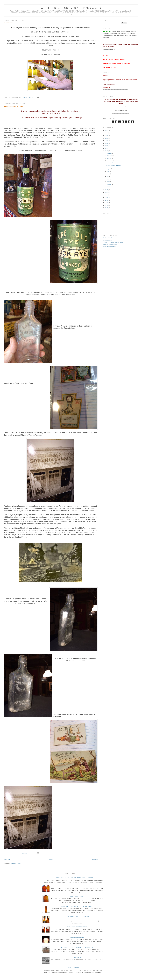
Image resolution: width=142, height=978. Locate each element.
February (109, 184)
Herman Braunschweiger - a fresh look (77, 947)
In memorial (8, 23)
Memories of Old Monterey (14, 106)
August (109, 169)
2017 (106, 190)
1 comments (32, 97)
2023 (106, 138)
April (108, 179)
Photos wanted (73, 968)
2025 (106, 133)
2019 (106, 148)
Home (51, 859)
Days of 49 (77, 957)
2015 (106, 195)
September (110, 161)
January (109, 186)
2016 (106, 192)
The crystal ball (77, 937)
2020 (106, 145)
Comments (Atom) (16, 863)
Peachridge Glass (107, 240)
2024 (106, 135)
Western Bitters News (108, 238)
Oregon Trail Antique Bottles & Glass (113, 242)
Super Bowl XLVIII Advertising (77, 916)
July (108, 171)
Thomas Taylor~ (77, 886)
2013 (106, 200)
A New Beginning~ (77, 896)
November (109, 155)
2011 (106, 205)
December (109, 153)
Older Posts (95, 859)
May (108, 176)
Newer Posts (7, 859)
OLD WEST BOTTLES (109, 246)
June (108, 174)
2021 (106, 143)
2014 (106, 197)
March (108, 181)
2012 (106, 202)
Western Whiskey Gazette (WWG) (71, 8)
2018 (106, 151)
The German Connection (77, 927)
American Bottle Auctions (110, 244)
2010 (106, 207)
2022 (106, 140)
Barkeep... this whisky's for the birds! (77, 906)
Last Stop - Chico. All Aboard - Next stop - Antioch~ (73, 877)
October (109, 158)
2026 (106, 130)
